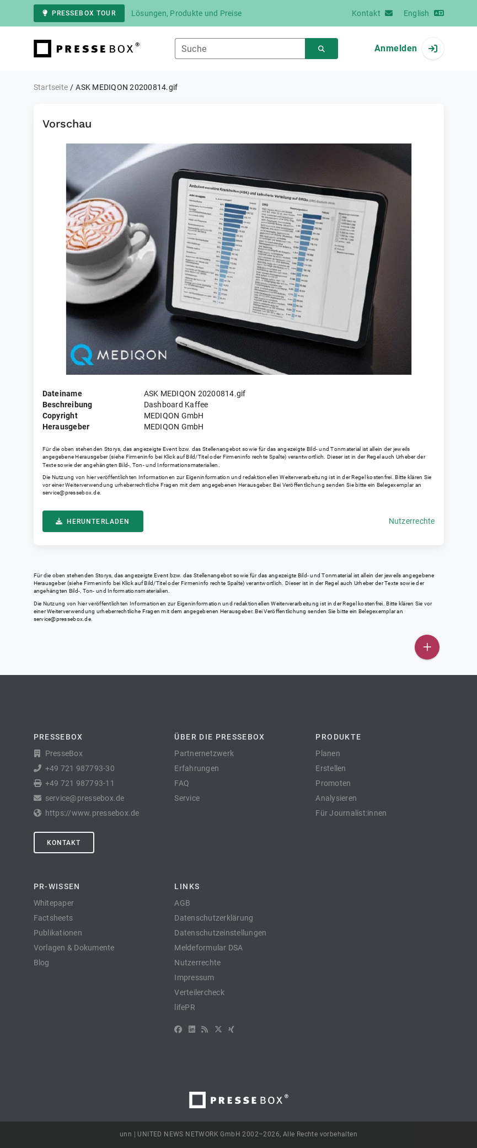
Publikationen (58, 932)
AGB (182, 903)
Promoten (333, 783)
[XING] (231, 1029)
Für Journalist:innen (351, 813)
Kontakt (64, 843)
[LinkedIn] (192, 1029)
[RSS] (204, 1029)
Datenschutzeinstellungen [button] (220, 932)
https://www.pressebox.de (92, 813)
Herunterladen (93, 521)
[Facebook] (178, 1029)
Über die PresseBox (219, 736)
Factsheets (53, 917)
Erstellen (330, 768)
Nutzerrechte (412, 521)
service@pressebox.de (71, 493)
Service (187, 798)
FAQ (181, 783)
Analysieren (336, 798)
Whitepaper (54, 903)
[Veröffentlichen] (427, 647)
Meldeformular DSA (208, 947)
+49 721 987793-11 (80, 783)
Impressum (194, 977)
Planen (327, 753)
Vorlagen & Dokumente (74, 947)
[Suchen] (321, 49)
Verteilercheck (199, 992)
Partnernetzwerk (204, 753)
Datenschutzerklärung (213, 917)
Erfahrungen (196, 768)
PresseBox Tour (79, 13)
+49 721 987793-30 (80, 768)
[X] (218, 1029)
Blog (42, 962)
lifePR (184, 1007)
